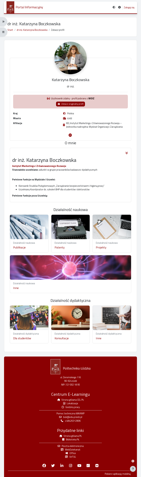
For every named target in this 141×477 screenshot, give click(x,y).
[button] (119, 7)
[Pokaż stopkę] (133, 469)
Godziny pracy (70, 407)
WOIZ (92, 100)
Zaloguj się (129, 7)
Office (70, 453)
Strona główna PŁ (70, 436)
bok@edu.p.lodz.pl (70, 417)
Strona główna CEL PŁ (70, 400)
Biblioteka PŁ (70, 440)
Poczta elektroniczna (70, 446)
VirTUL (70, 457)
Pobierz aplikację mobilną (117, 474)
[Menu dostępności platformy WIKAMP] (133, 461)
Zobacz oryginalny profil (70, 105)
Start (10, 30)
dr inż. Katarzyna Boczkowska (32, 30)
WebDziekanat (70, 449)
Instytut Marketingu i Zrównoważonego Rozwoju (40, 168)
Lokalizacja (70, 403)
